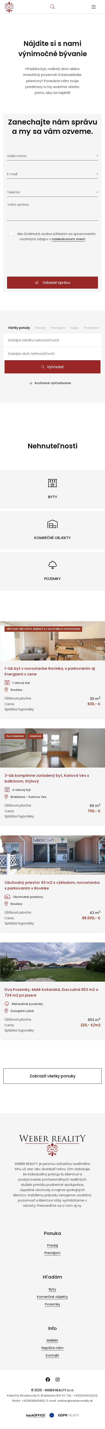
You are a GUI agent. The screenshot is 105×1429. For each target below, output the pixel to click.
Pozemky (52, 1304)
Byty (52, 1289)
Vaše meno (17, 155)
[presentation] (52, 259)
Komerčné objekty (52, 1296)
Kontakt (52, 1355)
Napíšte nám (52, 1347)
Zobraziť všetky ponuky (53, 1076)
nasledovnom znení (68, 239)
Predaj (40, 328)
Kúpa (74, 328)
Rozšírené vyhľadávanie (50, 383)
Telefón (13, 192)
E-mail (12, 174)
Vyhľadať (52, 367)
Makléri (52, 1340)
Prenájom (58, 328)
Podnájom (91, 328)
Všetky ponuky (19, 328)
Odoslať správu (52, 282)
